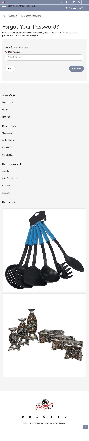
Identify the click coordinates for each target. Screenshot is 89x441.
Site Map (6, 117)
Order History (8, 140)
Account (13, 16)
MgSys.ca (45, 423)
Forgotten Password (31, 16)
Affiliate (6, 185)
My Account (7, 133)
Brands (5, 171)
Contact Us (7, 102)
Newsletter (7, 155)
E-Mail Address (13, 52)
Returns (6, 109)
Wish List (6, 147)
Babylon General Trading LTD (22, 6)
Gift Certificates (10, 178)
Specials (6, 193)
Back (10, 68)
